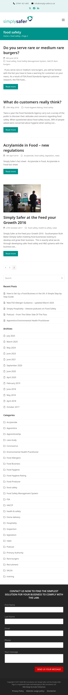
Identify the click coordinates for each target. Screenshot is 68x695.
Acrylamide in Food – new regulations (26, 148)
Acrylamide (29, 155)
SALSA (9, 570)
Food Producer (13, 481)
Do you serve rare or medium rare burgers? (33, 50)
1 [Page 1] (10, 267)
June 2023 (11, 353)
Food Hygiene (13, 469)
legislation (49, 155)
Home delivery (13, 517)
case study (11, 440)
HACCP (50, 61)
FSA (8, 499)
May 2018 (11, 395)
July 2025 (11, 335)
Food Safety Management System (31, 61)
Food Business (13, 463)
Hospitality (12, 523)
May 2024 (11, 347)
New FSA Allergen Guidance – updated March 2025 (30, 302)
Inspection (11, 529)
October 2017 (13, 407)
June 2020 (11, 371)
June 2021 (11, 359)
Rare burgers (13, 558)
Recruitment (12, 564)
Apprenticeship (14, 434)
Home (6, 36)
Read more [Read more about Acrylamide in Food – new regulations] (11, 171)
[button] (63, 20)
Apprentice (12, 428)
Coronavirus (12, 446)
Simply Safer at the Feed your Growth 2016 (29, 220)
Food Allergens (14, 457)
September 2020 (14, 365)
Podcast (10, 546)
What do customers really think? (32, 102)
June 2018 (11, 389)
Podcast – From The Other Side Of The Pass (27, 314)
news (57, 155)
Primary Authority (15, 552)
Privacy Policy (18, 691)
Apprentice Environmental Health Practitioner (28, 320)
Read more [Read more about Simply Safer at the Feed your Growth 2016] (11, 253)
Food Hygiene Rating (34, 107)
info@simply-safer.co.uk (44, 3)
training (10, 576)
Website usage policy (35, 691)
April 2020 (11, 377)
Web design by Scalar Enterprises (33, 687)
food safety (15, 36)
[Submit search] (62, 278)
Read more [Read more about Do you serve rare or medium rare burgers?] (11, 86)
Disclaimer (51, 691)
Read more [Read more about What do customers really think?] (11, 129)
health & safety (45, 228)
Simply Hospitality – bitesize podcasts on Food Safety (31, 308)
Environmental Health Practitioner (22, 452)
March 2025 (12, 341)
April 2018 (11, 401)
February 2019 (13, 383)
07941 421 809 (25, 3)
